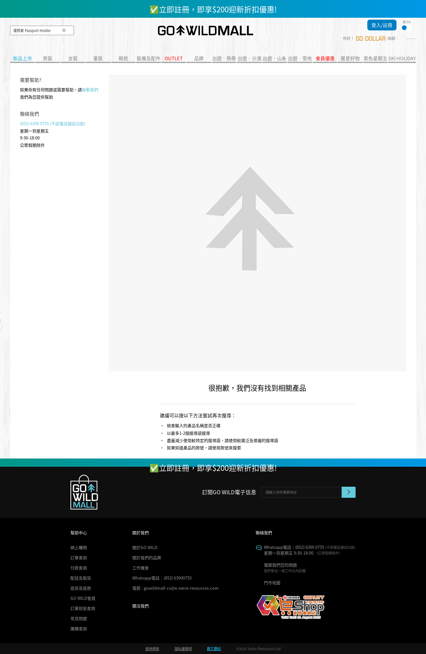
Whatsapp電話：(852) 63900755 (162, 578)
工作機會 (140, 568)
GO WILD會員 (82, 598)
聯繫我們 (90, 90)
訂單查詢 (78, 558)
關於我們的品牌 (146, 558)
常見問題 (78, 618)
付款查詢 (78, 568)
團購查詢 (78, 628)
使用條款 (152, 648)
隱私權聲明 (183, 648)
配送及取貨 (80, 578)
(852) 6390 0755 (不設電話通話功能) (52, 123)
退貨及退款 (80, 588)
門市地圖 (272, 583)
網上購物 (78, 547)
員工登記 (214, 648)
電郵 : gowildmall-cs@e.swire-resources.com (175, 588)
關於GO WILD (144, 547)
